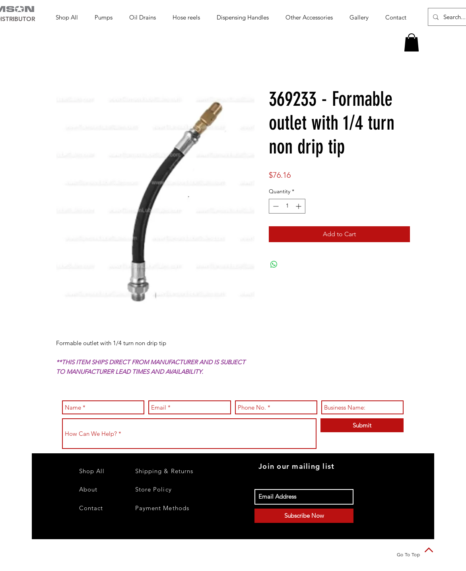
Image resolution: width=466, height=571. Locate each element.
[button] (106, 17)
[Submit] (362, 425)
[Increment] (299, 206)
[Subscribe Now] (303, 516)
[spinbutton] (287, 206)
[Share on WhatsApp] (274, 264)
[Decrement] (275, 206)
